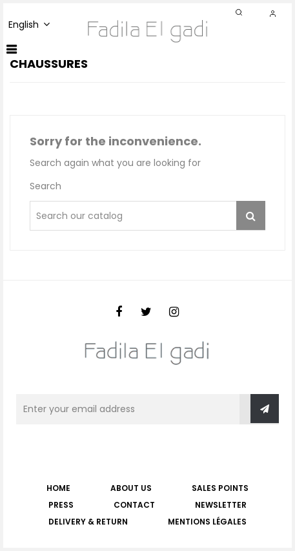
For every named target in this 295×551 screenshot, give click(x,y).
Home (58, 488)
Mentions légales (207, 521)
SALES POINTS (220, 488)
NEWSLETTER (221, 504)
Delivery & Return (88, 521)
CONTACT (134, 504)
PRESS (61, 504)
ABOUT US (131, 488)
